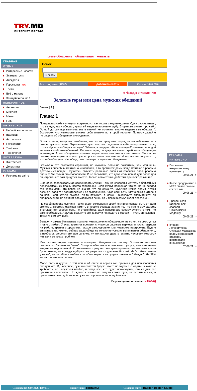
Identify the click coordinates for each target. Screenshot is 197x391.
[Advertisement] (182, 77)
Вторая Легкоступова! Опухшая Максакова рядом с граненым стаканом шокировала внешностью (182, 233)
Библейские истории (19, 130)
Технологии (13, 152)
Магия (10, 116)
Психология (13, 143)
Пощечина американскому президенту (179, 168)
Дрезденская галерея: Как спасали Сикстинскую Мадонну (177, 206)
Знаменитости (15, 75)
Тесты (10, 89)
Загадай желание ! (18, 98)
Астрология (13, 139)
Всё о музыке (14, 93)
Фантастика (13, 162)
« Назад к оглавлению (139, 93)
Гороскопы (13, 84)
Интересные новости (19, 70)
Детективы (13, 166)
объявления (84, 56)
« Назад (150, 281)
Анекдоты (12, 80)
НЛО (9, 120)
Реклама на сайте (17, 175)
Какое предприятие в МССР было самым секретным (182, 186)
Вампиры (12, 134)
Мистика (11, 111)
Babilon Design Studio (157, 387)
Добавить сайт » (107, 84)
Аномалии (12, 107)
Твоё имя (12, 148)
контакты (104, 56)
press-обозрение (59, 56)
